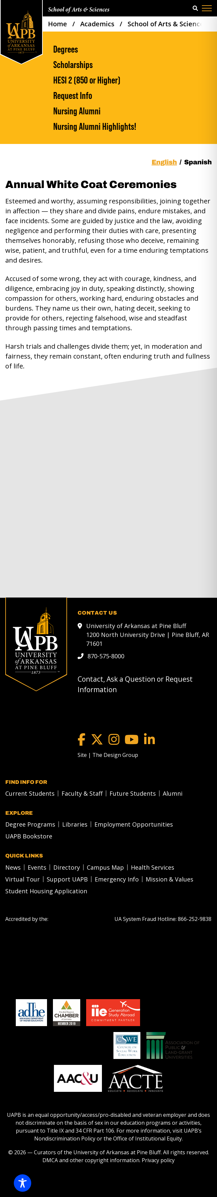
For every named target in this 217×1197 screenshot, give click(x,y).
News (13, 867)
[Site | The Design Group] (108, 755)
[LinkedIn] (149, 739)
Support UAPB (67, 879)
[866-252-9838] (194, 919)
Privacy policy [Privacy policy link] (158, 1160)
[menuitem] (28, 793)
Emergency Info (117, 879)
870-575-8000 (105, 656)
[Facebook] (81, 739)
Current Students (30, 793)
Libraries (74, 824)
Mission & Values (169, 879)
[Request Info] (132, 95)
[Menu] (207, 8)
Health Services (152, 867)
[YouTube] (132, 739)
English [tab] (164, 162)
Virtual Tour (22, 879)
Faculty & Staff (82, 793)
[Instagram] (113, 739)
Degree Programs (30, 824)
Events (37, 867)
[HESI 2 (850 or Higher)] (132, 80)
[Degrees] (132, 49)
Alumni (172, 793)
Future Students (132, 793)
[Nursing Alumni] (132, 110)
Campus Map (105, 867)
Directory (66, 867)
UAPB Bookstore (28, 836)
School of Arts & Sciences (78, 10)
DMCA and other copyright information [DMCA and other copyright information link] (90, 1160)
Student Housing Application (46, 891)
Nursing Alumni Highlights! (94, 126)
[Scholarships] (132, 64)
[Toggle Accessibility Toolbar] (22, 1183)
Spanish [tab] (198, 162)
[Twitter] (97, 739)
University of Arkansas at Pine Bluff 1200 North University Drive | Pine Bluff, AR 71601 (147, 634)
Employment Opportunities (133, 824)
